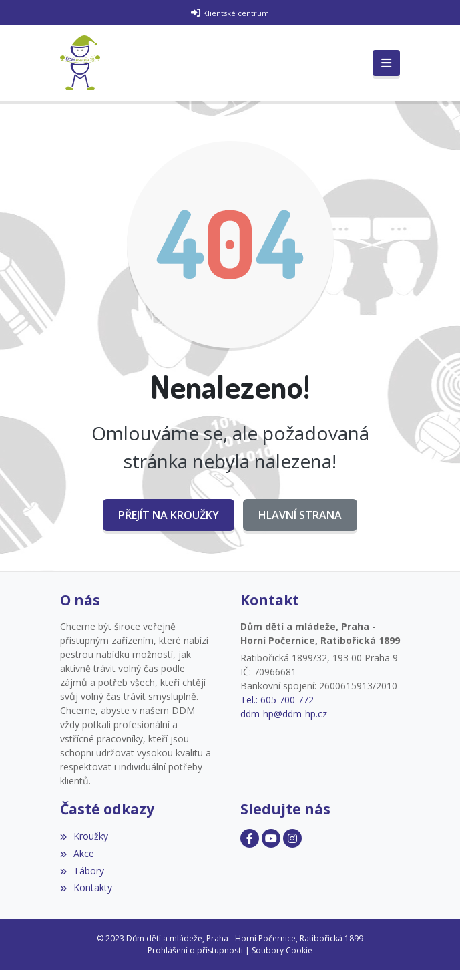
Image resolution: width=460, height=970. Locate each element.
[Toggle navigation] (386, 63)
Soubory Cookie (282, 950)
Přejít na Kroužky (168, 515)
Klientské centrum (236, 13)
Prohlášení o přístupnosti (195, 950)
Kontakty (86, 887)
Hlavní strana (300, 515)
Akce (77, 853)
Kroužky (84, 836)
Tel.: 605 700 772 (277, 699)
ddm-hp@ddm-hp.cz (283, 713)
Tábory (82, 870)
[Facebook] (249, 838)
